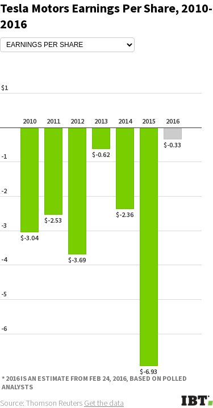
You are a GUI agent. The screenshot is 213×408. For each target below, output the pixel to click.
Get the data (104, 403)
